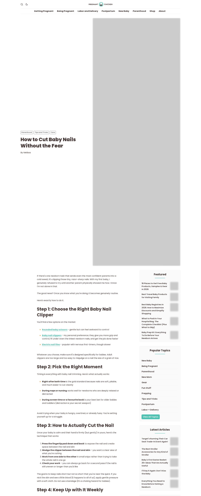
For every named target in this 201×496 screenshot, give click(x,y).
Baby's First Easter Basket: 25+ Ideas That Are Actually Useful (155, 465)
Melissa (27, 154)
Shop (152, 13)
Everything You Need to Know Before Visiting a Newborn (153, 486)
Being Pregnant (65, 13)
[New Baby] (160, 363)
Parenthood (139, 13)
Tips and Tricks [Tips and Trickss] (41, 135)
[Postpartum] (160, 407)
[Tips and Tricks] (160, 401)
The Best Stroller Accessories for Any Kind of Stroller (155, 454)
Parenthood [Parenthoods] (26, 135)
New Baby (124, 13)
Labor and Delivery (88, 13)
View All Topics (150, 419)
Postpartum (108, 13)
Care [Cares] (53, 135)
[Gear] (160, 385)
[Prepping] (160, 396)
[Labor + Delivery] (160, 412)
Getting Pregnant (43, 13)
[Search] (22, 5)
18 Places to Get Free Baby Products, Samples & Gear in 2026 (154, 289)
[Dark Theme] (26, 5)
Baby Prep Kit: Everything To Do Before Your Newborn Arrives (154, 337)
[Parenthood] (160, 374)
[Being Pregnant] (160, 368)
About (162, 13)
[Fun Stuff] (160, 390)
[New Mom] (160, 379)
